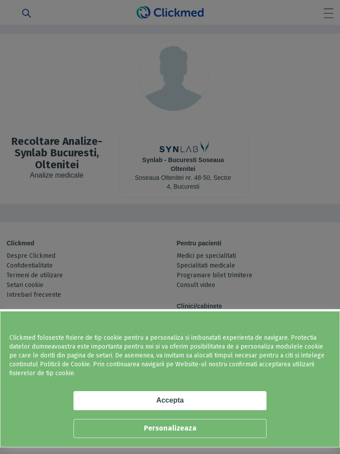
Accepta (170, 400)
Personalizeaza (170, 428)
